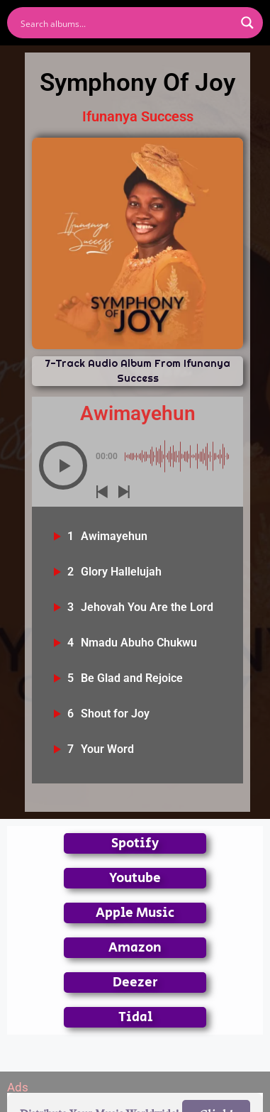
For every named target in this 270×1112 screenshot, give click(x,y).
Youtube (135, 878)
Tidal (135, 1017)
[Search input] (126, 22)
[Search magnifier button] (247, 23)
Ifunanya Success (137, 116)
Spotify (135, 843)
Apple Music (135, 913)
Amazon (135, 947)
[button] (63, 465)
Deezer (135, 982)
